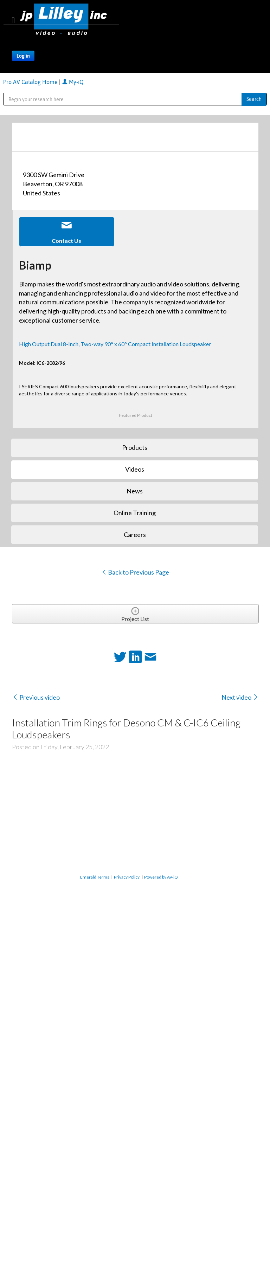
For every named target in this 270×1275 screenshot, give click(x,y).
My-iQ (73, 82)
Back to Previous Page (135, 572)
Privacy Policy (127, 877)
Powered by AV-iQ (161, 877)
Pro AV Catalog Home (31, 82)
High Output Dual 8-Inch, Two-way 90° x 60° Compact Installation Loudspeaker (115, 344)
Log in (23, 56)
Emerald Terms (94, 877)
